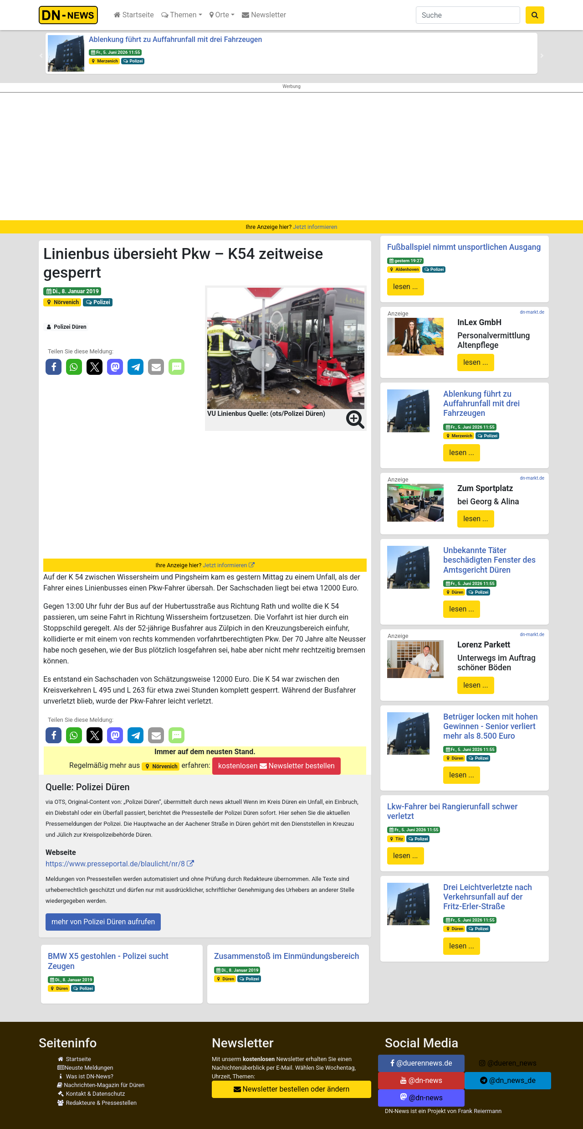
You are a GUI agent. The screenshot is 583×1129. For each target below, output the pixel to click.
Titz (396, 838)
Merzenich (104, 60)
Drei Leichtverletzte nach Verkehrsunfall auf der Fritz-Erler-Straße (487, 897)
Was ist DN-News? (85, 1076)
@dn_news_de (508, 1080)
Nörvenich (62, 302)
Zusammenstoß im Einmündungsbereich (286, 956)
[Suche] (468, 15)
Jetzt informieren (315, 226)
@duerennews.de (421, 1063)
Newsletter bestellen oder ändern (292, 1089)
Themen (179, 14)
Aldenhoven (404, 269)
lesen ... (405, 286)
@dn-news (421, 1080)
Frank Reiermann (480, 1111)
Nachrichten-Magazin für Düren (100, 1085)
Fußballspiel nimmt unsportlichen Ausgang (464, 247)
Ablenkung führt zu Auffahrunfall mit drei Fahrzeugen (175, 39)
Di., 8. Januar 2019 (72, 291)
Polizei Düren (66, 327)
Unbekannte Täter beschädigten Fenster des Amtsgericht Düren (489, 560)
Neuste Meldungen (85, 1067)
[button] (41, 55)
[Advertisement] (291, 156)
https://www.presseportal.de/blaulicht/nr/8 (115, 864)
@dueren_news (508, 1063)
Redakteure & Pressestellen (97, 1102)
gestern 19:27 (405, 260)
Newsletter (264, 14)
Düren (59, 988)
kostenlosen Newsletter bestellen (276, 765)
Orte (220, 14)
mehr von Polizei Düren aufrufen (103, 921)
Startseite (134, 14)
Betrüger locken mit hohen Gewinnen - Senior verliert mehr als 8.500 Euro (490, 726)
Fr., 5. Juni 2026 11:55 (115, 52)
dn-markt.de (532, 312)
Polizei (133, 60)
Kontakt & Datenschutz (91, 1093)
